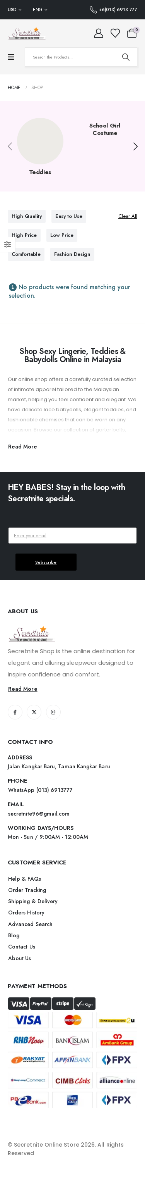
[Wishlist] (115, 33)
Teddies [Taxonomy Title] (40, 171)
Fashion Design (72, 254)
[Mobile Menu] (11, 57)
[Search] (125, 57)
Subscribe (46, 562)
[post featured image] (40, 141)
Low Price (61, 235)
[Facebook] (15, 712)
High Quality (27, 216)
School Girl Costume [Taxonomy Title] (104, 129)
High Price (24, 235)
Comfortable (26, 254)
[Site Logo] (27, 33)
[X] (34, 712)
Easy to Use (68, 216)
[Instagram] (53, 712)
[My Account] (98, 33)
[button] (135, 146)
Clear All (127, 216)
